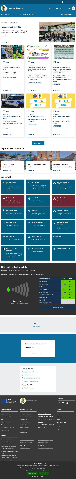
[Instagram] (60, 8)
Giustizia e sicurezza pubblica (45, 417)
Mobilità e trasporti (24, 432)
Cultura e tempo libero (25, 417)
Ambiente (40, 422)
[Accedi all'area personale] (67, 2)
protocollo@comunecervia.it (8, 455)
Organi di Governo (5, 414)
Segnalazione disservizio (26, 443)
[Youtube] (56, 8)
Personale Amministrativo (7, 427)
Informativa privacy (43, 443)
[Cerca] (73, 8)
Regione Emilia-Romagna (7, 2)
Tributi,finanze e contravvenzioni (46, 419)
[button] (38, 476)
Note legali (41, 445)
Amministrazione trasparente (45, 440)
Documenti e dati (5, 430)
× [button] (74, 462)
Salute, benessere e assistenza (46, 425)
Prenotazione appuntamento (27, 440)
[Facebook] (52, 8)
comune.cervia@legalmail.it (10, 451)
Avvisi (58, 419)
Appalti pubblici (23, 425)
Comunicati (60, 417)
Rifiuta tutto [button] (44, 473)
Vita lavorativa (23, 419)
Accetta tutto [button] (32, 473)
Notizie (5, 23)
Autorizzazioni (41, 427)
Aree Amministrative (6, 417)
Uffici (2, 419)
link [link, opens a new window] (52, 470)
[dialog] (38, 470)
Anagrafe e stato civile (25, 414)
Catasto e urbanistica (25, 427)
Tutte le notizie (37, 143)
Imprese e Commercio (25, 422)
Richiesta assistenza (25, 448)
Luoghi (58, 427)
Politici (2, 425)
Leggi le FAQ (23, 445)
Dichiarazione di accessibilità (45, 448)
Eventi (58, 429)
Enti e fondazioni (5, 422)
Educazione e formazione (44, 414)
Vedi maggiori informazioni (57, 308)
